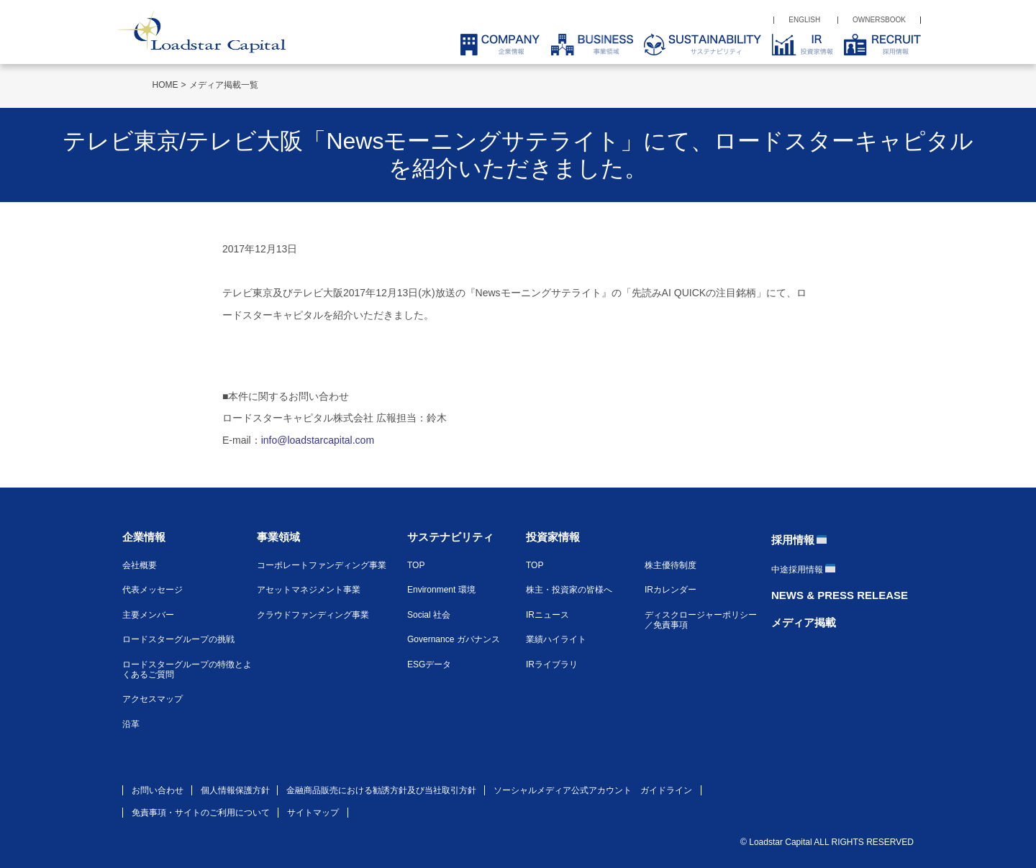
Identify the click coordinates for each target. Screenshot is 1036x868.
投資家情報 (553, 537)
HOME (165, 85)
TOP (415, 565)
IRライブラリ (552, 664)
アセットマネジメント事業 (308, 590)
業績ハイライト (556, 639)
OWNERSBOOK (879, 20)
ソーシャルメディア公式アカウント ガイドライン (593, 790)
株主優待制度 (670, 565)
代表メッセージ (152, 590)
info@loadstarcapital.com (317, 440)
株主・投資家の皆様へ (569, 590)
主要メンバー (148, 615)
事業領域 (278, 537)
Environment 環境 (441, 590)
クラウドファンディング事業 (313, 615)
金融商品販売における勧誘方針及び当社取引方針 (381, 790)
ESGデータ (429, 664)
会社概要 (139, 565)
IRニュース (547, 615)
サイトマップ (313, 813)
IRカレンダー (670, 590)
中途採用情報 (797, 570)
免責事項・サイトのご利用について (201, 813)
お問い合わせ (157, 790)
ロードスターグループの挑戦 (178, 639)
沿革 (131, 724)
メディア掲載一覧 (223, 85)
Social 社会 (428, 615)
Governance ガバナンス (453, 639)
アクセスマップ (152, 699)
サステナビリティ (450, 537)
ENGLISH (804, 20)
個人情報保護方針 (235, 790)
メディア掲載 (803, 622)
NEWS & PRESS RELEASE (839, 595)
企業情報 (143, 537)
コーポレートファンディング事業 (321, 565)
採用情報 (792, 540)
